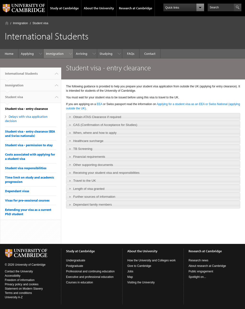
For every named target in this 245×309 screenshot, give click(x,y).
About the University (99, 8)
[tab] (153, 117)
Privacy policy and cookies (22, 284)
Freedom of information (19, 280)
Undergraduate (75, 260)
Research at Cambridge (135, 8)
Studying (106, 53)
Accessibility (12, 275)
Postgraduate (74, 266)
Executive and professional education (90, 277)
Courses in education (79, 282)
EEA (100, 104)
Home (7, 23)
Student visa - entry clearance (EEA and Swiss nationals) (30, 133)
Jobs (130, 271)
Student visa (40, 23)
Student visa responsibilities (25, 168)
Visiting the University (141, 282)
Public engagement (201, 271)
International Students (21, 75)
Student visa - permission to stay (29, 145)
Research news (198, 260)
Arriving (81, 53)
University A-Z (14, 297)
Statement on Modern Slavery (24, 288)
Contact (150, 53)
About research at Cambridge (207, 266)
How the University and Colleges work (151, 260)
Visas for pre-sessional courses (27, 200)
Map (130, 277)
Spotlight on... (197, 277)
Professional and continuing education (90, 271)
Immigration (20, 23)
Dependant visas (17, 191)
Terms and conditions (18, 293)
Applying (27, 53)
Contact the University (19, 271)
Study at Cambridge (64, 8)
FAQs (130, 53)
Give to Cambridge (139, 266)
